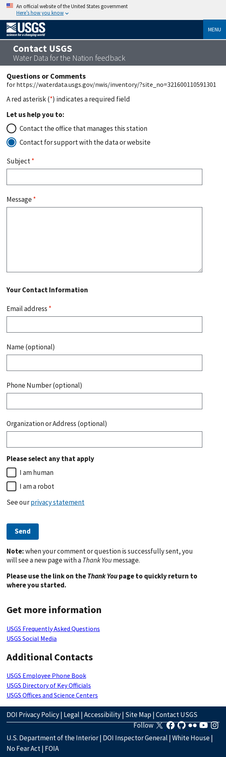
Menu (214, 29)
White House (191, 737)
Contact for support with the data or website (85, 142)
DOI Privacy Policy (33, 714)
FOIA (52, 748)
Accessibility (102, 714)
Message (21, 199)
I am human (36, 472)
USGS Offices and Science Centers (52, 695)
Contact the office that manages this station (83, 128)
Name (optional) (31, 346)
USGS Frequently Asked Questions (53, 629)
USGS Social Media (32, 638)
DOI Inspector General (135, 737)
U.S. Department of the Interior (52, 737)
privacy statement (57, 502)
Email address (29, 308)
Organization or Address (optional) (57, 423)
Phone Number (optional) (44, 385)
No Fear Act (23, 748)
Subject (20, 161)
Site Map (138, 714)
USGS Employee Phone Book (46, 675)
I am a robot (37, 486)
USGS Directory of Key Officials (49, 685)
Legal (72, 714)
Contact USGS (176, 714)
